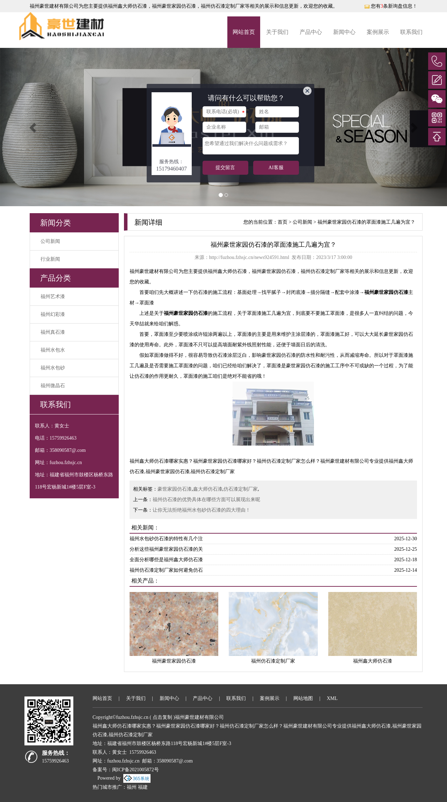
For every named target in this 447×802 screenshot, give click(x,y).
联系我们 (411, 32)
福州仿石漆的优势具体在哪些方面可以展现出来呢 (206, 499)
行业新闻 (50, 259)
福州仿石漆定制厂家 (273, 661)
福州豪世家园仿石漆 (174, 661)
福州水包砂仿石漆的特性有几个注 (166, 538)
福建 (143, 787)
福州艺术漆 (53, 296)
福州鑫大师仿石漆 (127, 6)
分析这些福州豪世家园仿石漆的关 (166, 549)
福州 (132, 787)
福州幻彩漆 (53, 314)
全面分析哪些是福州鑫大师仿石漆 (166, 559)
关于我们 (277, 32)
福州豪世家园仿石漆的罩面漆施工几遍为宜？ (366, 222)
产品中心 (311, 32)
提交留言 (225, 167)
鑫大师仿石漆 (207, 489)
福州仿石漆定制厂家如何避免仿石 (166, 570)
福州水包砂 (53, 367)
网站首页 (244, 32)
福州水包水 (53, 350)
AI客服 (276, 167)
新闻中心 (344, 32)
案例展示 (378, 32)
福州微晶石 (53, 385)
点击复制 (162, 717)
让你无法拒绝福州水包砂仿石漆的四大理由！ (201, 510)
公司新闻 (50, 241)
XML (332, 698)
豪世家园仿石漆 (174, 489)
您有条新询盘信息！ (390, 6)
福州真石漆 (53, 332)
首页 (282, 222)
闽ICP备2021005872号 (135, 769)
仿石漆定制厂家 (241, 489)
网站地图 (303, 698)
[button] (33, 127)
